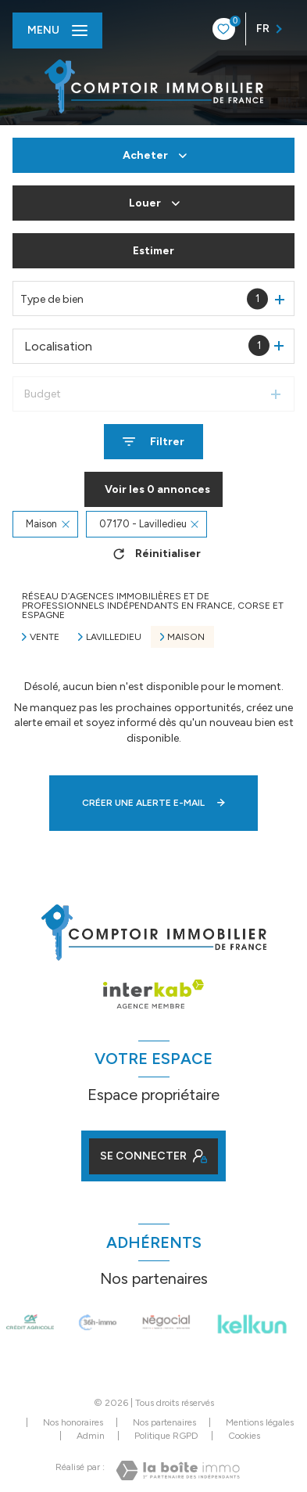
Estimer (153, 250)
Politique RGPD (166, 1435)
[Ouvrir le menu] (57, 31)
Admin (91, 1435)
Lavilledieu (113, 637)
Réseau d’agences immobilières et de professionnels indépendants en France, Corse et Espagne (153, 605)
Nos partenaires (164, 1422)
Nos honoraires (73, 1422)
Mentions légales (260, 1422)
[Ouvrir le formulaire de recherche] (153, 441)
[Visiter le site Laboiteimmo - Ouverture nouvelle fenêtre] (178, 1470)
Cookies (244, 1436)
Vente (44, 637)
